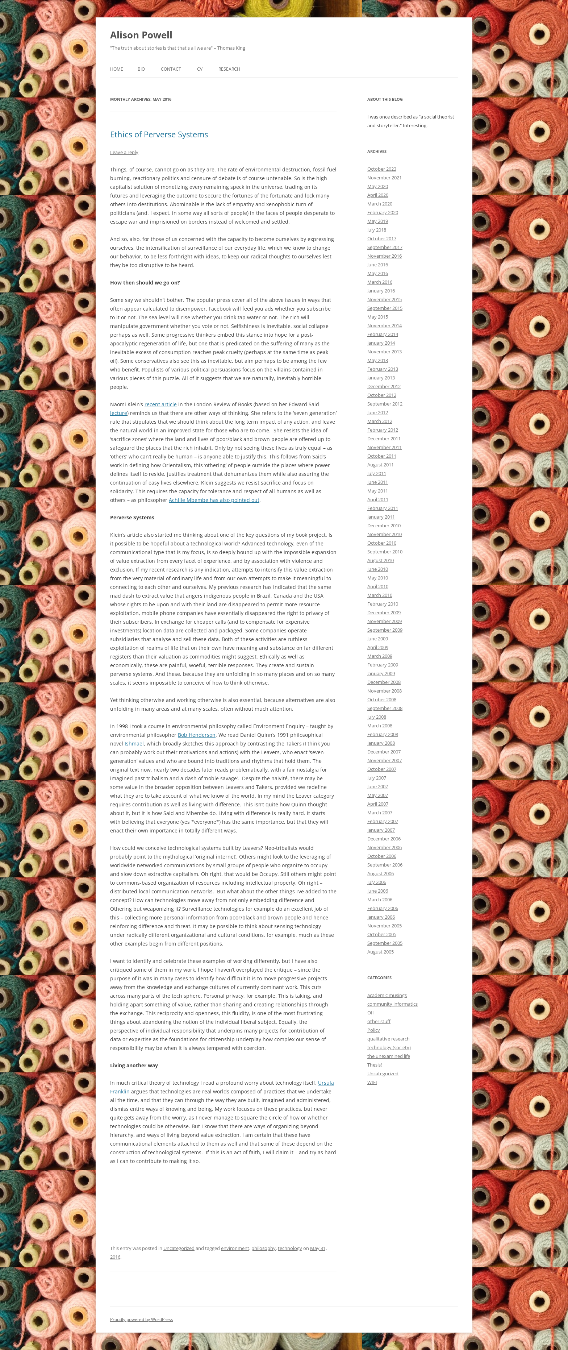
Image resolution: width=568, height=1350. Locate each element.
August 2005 (380, 951)
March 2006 (379, 899)
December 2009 (384, 612)
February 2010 (382, 604)
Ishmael (134, 743)
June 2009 (377, 638)
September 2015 (384, 308)
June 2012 (377, 412)
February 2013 (382, 369)
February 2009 (382, 664)
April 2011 (377, 499)
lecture (118, 413)
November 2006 (384, 847)
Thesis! (374, 1065)
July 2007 (376, 777)
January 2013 (381, 377)
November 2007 (384, 760)
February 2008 (382, 734)
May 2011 (377, 490)
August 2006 (380, 873)
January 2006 (381, 917)
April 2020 (377, 195)
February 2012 (382, 430)
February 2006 (382, 908)
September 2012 (384, 403)
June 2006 (377, 891)
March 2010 (379, 595)
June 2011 (377, 482)
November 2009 (384, 621)
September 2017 (384, 247)
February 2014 (382, 334)
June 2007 (377, 786)
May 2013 (377, 360)
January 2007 (381, 830)
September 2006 (384, 864)
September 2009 (384, 630)
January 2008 (381, 743)
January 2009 (381, 673)
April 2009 (377, 647)
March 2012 (379, 421)
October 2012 (381, 395)
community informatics (392, 1004)
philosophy (263, 1248)
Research (229, 69)
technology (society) (389, 1047)
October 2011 (381, 456)
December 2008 (384, 682)
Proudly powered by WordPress (141, 1319)
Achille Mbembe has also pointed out (214, 500)
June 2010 (377, 569)
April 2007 (377, 804)
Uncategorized (179, 1248)
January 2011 (381, 517)
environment (235, 1248)
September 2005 (384, 943)
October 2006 (381, 856)
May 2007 (377, 795)
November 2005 (384, 925)
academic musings (387, 995)
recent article (161, 404)
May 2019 (377, 221)
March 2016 (379, 282)
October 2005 (381, 934)
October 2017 (381, 238)
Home (116, 69)
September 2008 (384, 708)
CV (199, 69)
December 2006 (384, 838)
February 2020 (382, 212)
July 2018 (376, 230)
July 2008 (376, 717)
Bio (141, 69)
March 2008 (379, 725)
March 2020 (379, 203)
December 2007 (384, 751)
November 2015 (384, 299)
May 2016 (377, 273)
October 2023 (381, 169)
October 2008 (381, 699)
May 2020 (377, 186)
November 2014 (384, 325)
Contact (171, 69)
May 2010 (377, 577)
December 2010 (384, 525)
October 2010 (381, 543)
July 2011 (376, 473)
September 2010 (384, 551)
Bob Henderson (197, 734)
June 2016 (377, 264)
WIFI (372, 1082)
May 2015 (377, 316)
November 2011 (384, 447)
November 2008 (384, 691)
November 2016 (384, 256)
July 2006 (376, 882)
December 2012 (384, 386)
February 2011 (382, 508)
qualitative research (388, 1038)
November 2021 (384, 177)
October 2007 (381, 769)
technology (290, 1248)
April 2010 (377, 586)
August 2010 (380, 560)
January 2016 (381, 290)
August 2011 (380, 464)
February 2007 (382, 821)
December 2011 (384, 438)
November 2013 (384, 351)
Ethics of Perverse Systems (159, 134)
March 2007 (379, 812)
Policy (373, 1030)
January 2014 (381, 343)
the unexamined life (388, 1056)
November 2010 (384, 534)
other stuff (378, 1021)
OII (370, 1012)
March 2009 (379, 656)
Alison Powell (141, 34)
